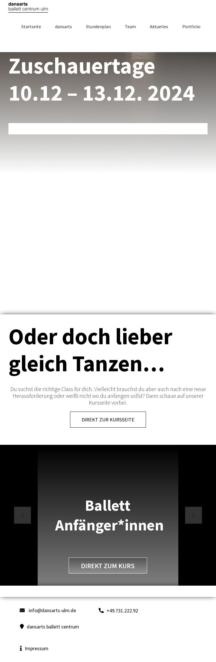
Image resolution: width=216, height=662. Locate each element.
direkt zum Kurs (108, 565)
